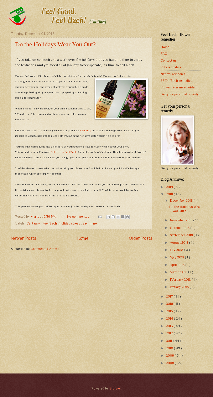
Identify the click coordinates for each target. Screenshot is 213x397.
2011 (169, 341)
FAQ (164, 54)
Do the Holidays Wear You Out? (55, 44)
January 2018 (179, 287)
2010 (170, 348)
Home (82, 238)
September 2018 (182, 235)
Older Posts (140, 238)
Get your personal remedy (180, 94)
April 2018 (177, 265)
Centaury (85, 130)
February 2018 (181, 280)
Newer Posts (23, 238)
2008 (170, 363)
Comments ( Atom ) (45, 249)
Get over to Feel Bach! (64, 152)
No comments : (78, 216)
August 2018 (179, 242)
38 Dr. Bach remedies (176, 81)
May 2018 (177, 257)
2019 (170, 187)
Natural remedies (173, 74)
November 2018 (181, 220)
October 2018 (180, 228)
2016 (170, 304)
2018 (170, 194)
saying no (90, 223)
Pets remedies (171, 67)
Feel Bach (50, 223)
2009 (170, 355)
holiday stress (70, 223)
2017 (170, 296)
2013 (170, 326)
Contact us (169, 60)
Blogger (115, 388)
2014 (170, 318)
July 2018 (177, 250)
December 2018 (181, 200)
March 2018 (179, 272)
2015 (170, 311)
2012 (170, 333)
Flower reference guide (177, 87)
